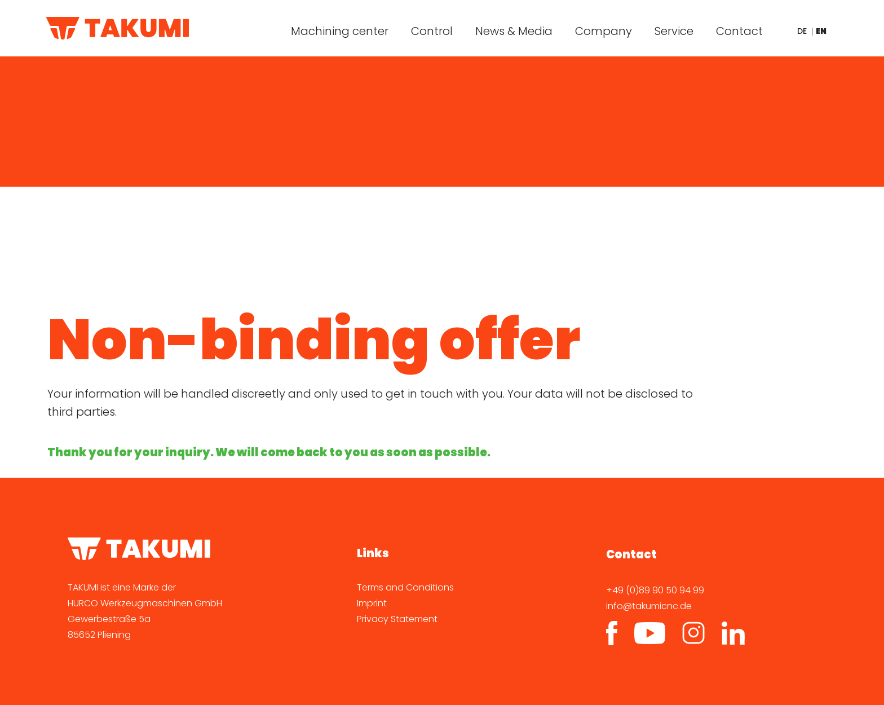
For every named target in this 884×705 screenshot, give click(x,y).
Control (432, 31)
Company (603, 31)
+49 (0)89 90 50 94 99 (655, 590)
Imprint (372, 603)
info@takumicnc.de (649, 606)
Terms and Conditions (405, 587)
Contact (739, 31)
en (821, 31)
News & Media (513, 31)
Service (674, 31)
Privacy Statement (397, 619)
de (802, 31)
